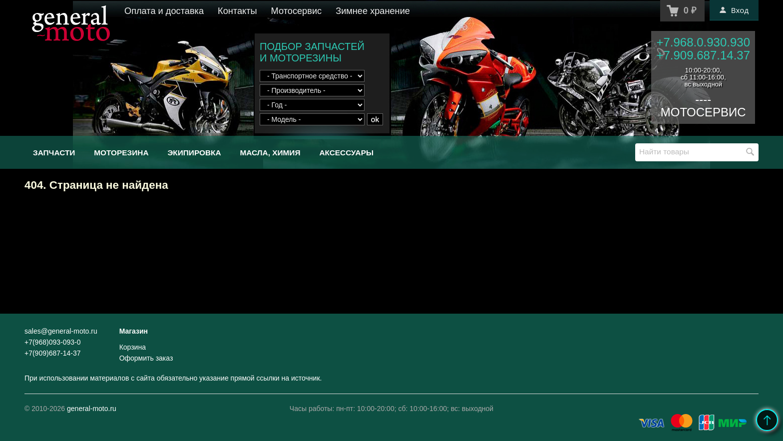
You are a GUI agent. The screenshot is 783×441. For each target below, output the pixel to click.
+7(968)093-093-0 (52, 342)
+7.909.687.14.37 (703, 55)
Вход (734, 10)
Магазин (133, 331)
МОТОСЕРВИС (703, 112)
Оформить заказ (146, 358)
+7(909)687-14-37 (52, 353)
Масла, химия (270, 152)
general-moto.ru (91, 409)
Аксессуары (346, 152)
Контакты (237, 11)
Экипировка (194, 152)
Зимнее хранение (373, 11)
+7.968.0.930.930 (703, 42)
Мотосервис (296, 11)
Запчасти (54, 152)
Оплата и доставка (164, 11)
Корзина (132, 347)
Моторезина (121, 152)
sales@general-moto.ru (60, 331)
